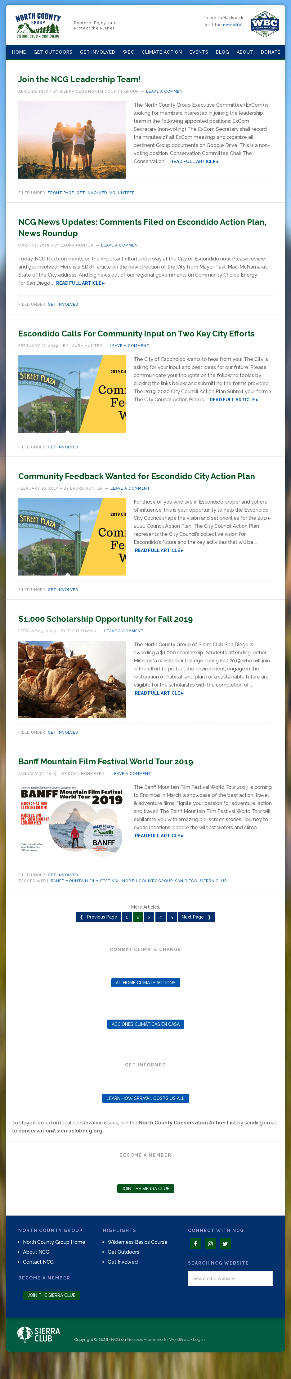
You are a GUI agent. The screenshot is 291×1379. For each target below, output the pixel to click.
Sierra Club (213, 903)
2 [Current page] (138, 939)
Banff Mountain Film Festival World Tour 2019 (138, 782)
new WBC (233, 24)
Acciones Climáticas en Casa (146, 1046)
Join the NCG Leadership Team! (102, 78)
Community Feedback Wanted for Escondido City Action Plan (138, 492)
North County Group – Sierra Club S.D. (38, 25)
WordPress (179, 1361)
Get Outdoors (123, 1274)
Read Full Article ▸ (194, 161)
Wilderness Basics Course (138, 1264)
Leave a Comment (166, 91)
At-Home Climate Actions (146, 1005)
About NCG (36, 1274)
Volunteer (122, 193)
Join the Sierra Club (146, 1210)
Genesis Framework (146, 1361)
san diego (186, 903)
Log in (199, 1361)
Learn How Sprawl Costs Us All (146, 1120)
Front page (61, 193)
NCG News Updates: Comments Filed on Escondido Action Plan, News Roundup (125, 226)
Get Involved (92, 193)
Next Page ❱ (196, 939)
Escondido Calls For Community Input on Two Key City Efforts (139, 338)
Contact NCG (38, 1284)
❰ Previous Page (98, 939)
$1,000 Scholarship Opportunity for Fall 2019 (137, 640)
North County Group (147, 903)
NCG (115, 1361)
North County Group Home (54, 1264)
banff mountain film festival (85, 903)
